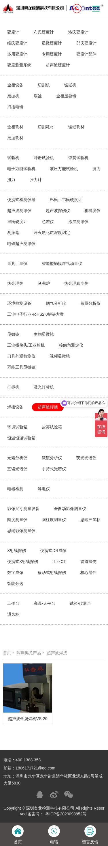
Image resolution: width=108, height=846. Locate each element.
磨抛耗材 (15, 137)
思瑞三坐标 (90, 519)
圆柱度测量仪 (54, 519)
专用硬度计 (52, 54)
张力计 (36, 179)
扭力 (11, 179)
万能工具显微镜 (21, 367)
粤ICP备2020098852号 (65, 814)
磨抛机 (13, 96)
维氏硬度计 (17, 43)
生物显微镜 (44, 334)
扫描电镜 (15, 107)
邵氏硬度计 (86, 43)
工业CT (59, 561)
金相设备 (15, 85)
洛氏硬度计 (78, 32)
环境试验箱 (17, 427)
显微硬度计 (52, 43)
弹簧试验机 (78, 157)
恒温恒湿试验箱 (21, 438)
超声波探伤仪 (58, 210)
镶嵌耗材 (76, 126)
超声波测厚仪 (19, 210)
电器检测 (15, 488)
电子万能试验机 (21, 168)
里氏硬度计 (17, 221)
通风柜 (13, 614)
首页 (9, 652)
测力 (96, 168)
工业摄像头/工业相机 (26, 345)
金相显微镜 (66, 96)
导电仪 (44, 488)
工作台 (13, 603)
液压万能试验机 (64, 168)
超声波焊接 (48, 407)
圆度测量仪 (17, 519)
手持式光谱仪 (54, 468)
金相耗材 (15, 126)
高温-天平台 (44, 603)
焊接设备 (15, 407)
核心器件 (88, 572)
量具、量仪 (17, 263)
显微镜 (13, 334)
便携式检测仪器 (21, 199)
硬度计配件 (86, 54)
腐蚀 (38, 96)
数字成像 (15, 572)
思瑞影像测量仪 (21, 530)
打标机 (13, 387)
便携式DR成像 (53, 550)
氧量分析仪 (90, 303)
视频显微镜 (60, 356)
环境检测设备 (19, 303)
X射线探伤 (16, 550)
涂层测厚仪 (78, 221)
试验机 (13, 157)
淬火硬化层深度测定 (52, 232)
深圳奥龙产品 (31, 652)
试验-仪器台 (80, 603)
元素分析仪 (17, 457)
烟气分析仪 (56, 303)
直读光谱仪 (17, 468)
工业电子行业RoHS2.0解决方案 (35, 314)
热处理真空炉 (76, 283)
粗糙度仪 (92, 210)
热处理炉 (15, 283)
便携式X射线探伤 (22, 561)
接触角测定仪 (71, 345)
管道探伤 (88, 561)
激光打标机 (44, 387)
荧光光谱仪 (86, 457)
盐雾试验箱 (52, 427)
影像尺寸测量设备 (23, 508)
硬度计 (13, 32)
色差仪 (48, 221)
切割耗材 (46, 126)
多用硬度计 (17, 54)
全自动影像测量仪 (70, 508)
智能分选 (15, 583)
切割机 (44, 85)
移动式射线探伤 (52, 572)
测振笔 (13, 232)
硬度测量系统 (19, 65)
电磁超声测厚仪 (21, 243)
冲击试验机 (44, 157)
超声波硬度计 (58, 65)
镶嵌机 (70, 85)
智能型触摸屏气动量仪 (62, 263)
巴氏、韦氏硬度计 (66, 199)
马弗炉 (44, 283)
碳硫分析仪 (52, 457)
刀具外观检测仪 (21, 356)
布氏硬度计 (44, 32)
